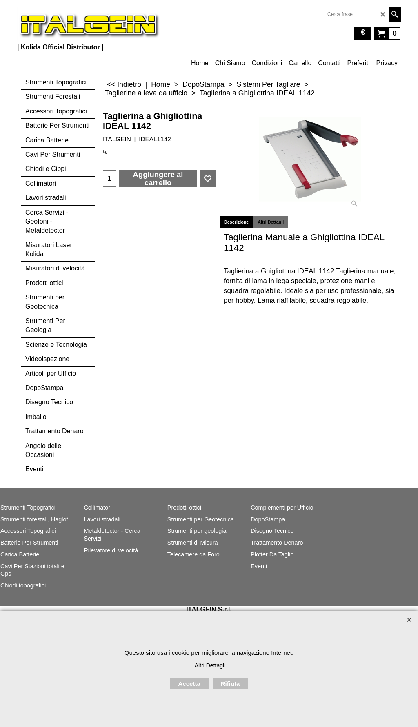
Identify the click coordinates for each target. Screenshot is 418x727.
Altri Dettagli (271, 221)
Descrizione (236, 221)
